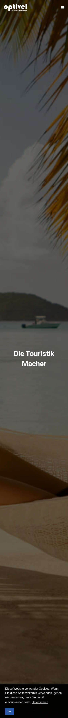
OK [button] (10, 711)
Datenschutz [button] (40, 702)
